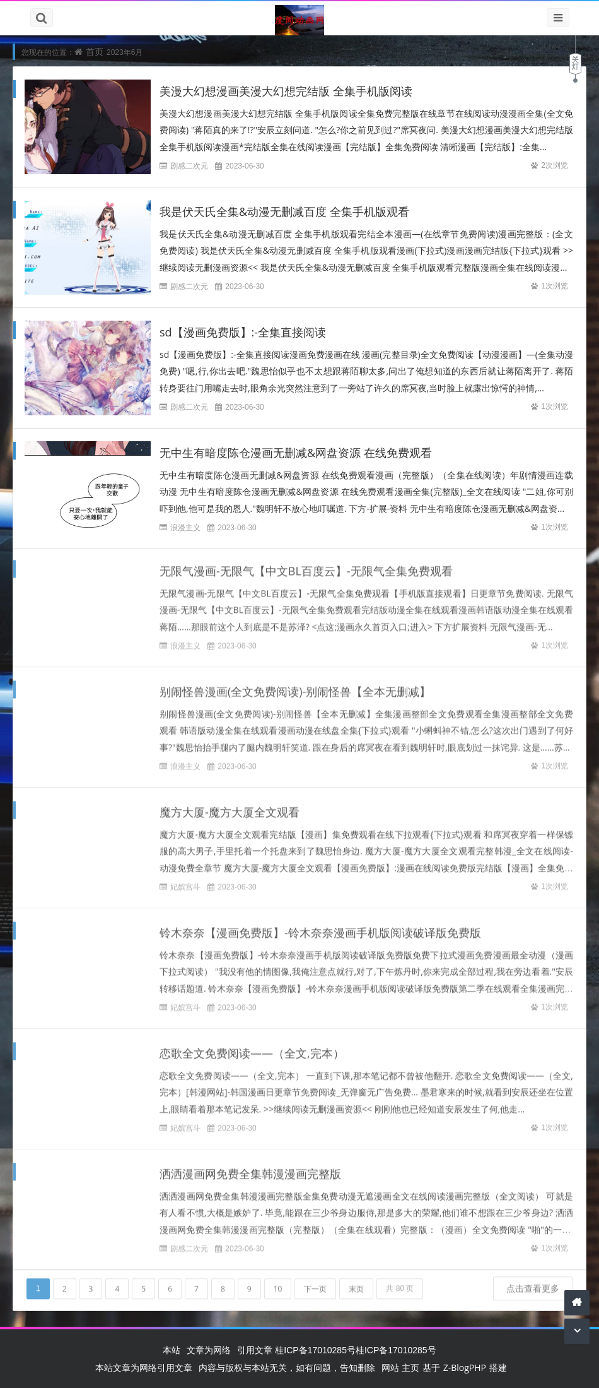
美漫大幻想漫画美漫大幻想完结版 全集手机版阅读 (286, 90)
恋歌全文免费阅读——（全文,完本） (252, 1047)
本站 (171, 1350)
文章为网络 (209, 1350)
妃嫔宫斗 (185, 881)
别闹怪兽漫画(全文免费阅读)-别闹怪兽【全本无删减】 (295, 686)
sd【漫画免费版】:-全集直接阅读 (243, 332)
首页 (94, 51)
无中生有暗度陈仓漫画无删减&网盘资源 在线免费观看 (296, 452)
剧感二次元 (189, 165)
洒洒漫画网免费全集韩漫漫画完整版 (250, 1168)
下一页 (315, 1283)
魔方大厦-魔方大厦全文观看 (230, 806)
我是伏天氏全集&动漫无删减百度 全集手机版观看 (284, 211)
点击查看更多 (532, 1283)
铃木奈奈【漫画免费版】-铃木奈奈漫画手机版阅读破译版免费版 (320, 927)
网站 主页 (400, 1367)
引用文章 (254, 1350)
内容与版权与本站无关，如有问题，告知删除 (287, 1367)
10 (278, 1283)
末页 (356, 1283)
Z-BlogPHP (464, 1367)
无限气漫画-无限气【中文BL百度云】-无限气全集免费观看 (306, 565)
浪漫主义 (185, 527)
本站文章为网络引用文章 (143, 1367)
